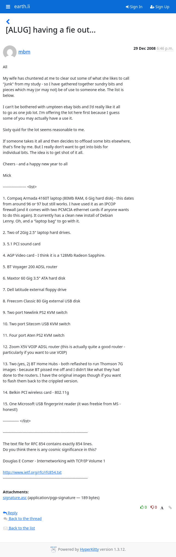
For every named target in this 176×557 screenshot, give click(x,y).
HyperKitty (89, 549)
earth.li (22, 6)
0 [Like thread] (144, 507)
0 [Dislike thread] (154, 507)
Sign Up (159, 6)
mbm (25, 51)
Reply (10, 512)
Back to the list (19, 528)
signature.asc (15, 497)
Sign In (134, 6)
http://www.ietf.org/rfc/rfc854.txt (32, 472)
